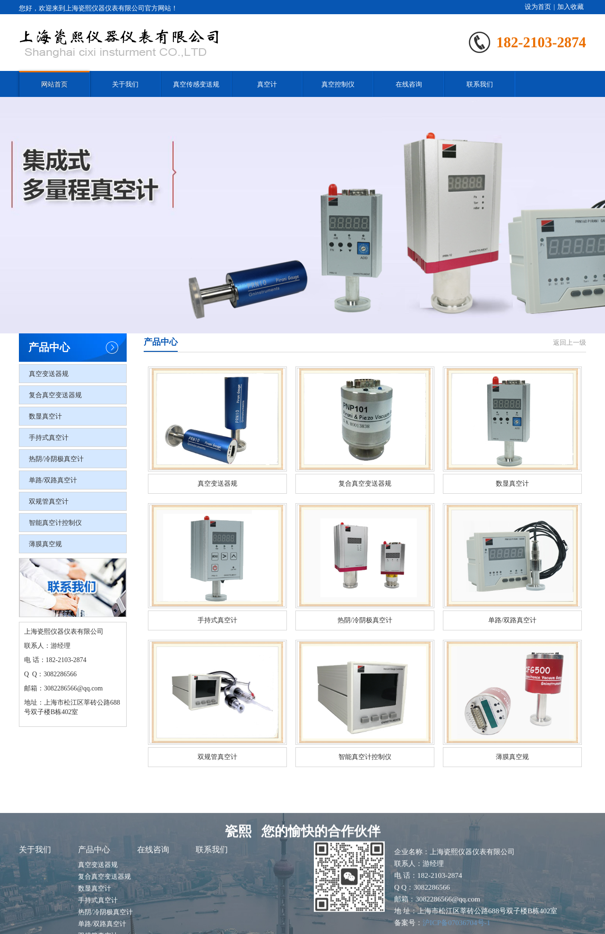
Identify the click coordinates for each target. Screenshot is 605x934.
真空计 (267, 84)
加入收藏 (570, 6)
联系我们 (480, 84)
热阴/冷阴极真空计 (56, 459)
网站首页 (54, 84)
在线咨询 (409, 84)
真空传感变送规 (196, 84)
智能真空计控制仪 (55, 522)
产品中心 (94, 893)
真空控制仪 (337, 84)
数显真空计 (45, 416)
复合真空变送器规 (55, 395)
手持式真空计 (49, 437)
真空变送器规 (49, 373)
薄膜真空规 (45, 544)
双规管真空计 (49, 501)
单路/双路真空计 (53, 480)
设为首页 (538, 6)
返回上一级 (569, 342)
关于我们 (125, 84)
